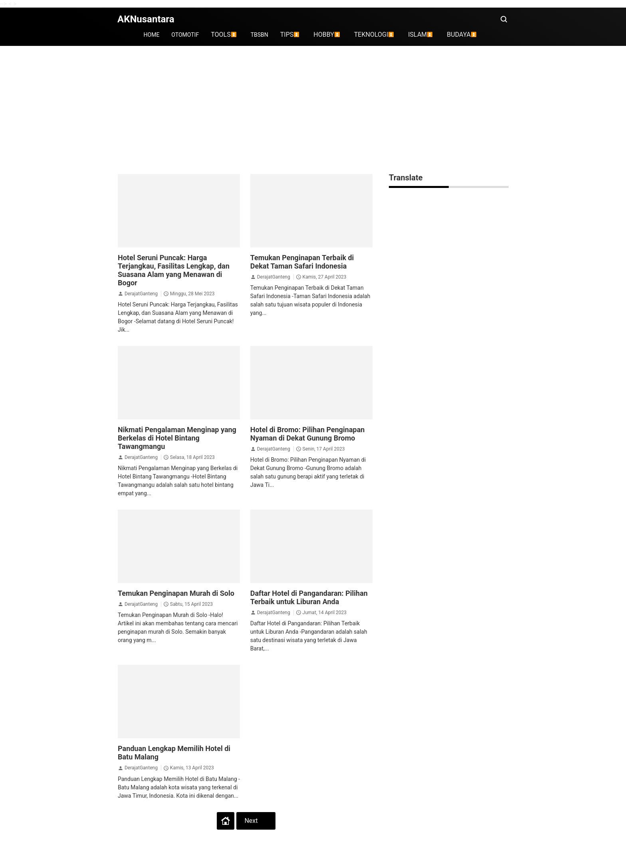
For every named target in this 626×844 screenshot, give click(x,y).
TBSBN (259, 35)
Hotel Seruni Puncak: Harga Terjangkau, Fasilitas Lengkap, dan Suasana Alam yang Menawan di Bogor (174, 270)
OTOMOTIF (185, 35)
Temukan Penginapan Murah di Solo (176, 593)
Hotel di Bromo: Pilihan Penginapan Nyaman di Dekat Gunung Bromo (307, 433)
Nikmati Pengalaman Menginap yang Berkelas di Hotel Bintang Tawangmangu (177, 438)
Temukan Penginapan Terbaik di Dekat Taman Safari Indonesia (302, 261)
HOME (152, 35)
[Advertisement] (313, 110)
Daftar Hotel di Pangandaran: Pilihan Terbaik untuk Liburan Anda (309, 597)
